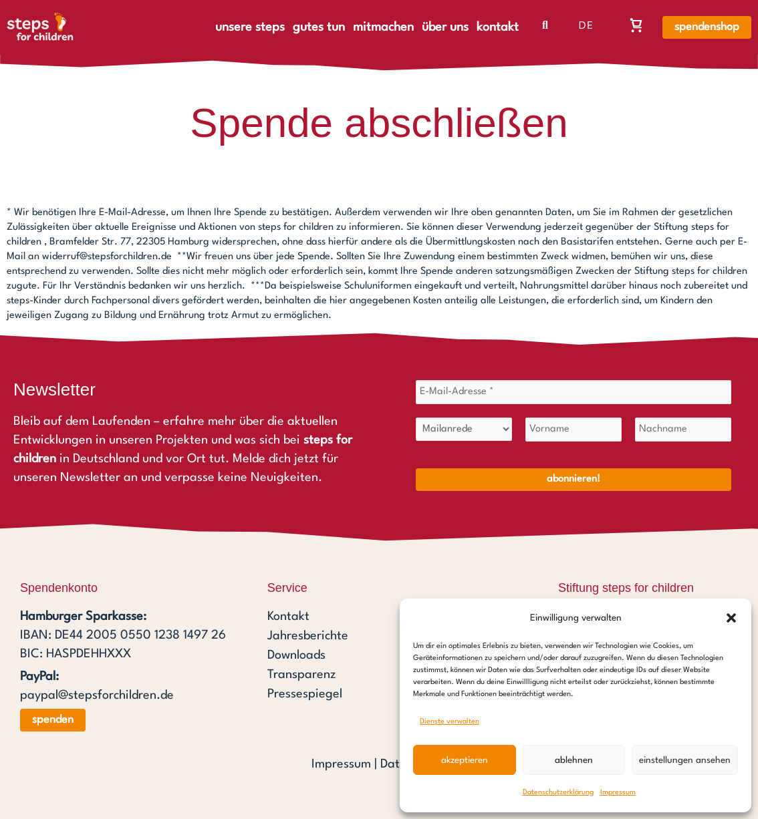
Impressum (618, 792)
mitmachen (383, 27)
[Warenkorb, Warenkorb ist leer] (636, 24)
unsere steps (250, 27)
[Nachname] (683, 429)
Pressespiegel (304, 691)
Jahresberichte (307, 635)
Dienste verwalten (449, 721)
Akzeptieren (464, 760)
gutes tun (319, 27)
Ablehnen (574, 760)
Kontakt (288, 616)
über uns (445, 27)
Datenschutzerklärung (558, 792)
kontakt (498, 27)
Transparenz (301, 672)
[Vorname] (573, 429)
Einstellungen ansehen (685, 760)
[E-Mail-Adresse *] (573, 391)
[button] (731, 618)
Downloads (296, 653)
